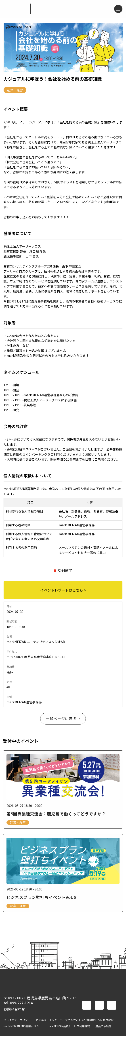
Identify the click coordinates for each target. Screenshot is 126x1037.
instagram (111, 1005)
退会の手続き (103, 1026)
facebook (86, 1005)
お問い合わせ (14, 1009)
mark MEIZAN (15, 9)
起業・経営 (15, 90)
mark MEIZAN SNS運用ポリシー (23, 1026)
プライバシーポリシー (17, 1020)
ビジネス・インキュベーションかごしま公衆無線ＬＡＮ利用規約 (74, 1020)
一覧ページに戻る (61, 718)
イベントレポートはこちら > (63, 590)
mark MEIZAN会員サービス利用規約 (68, 1026)
